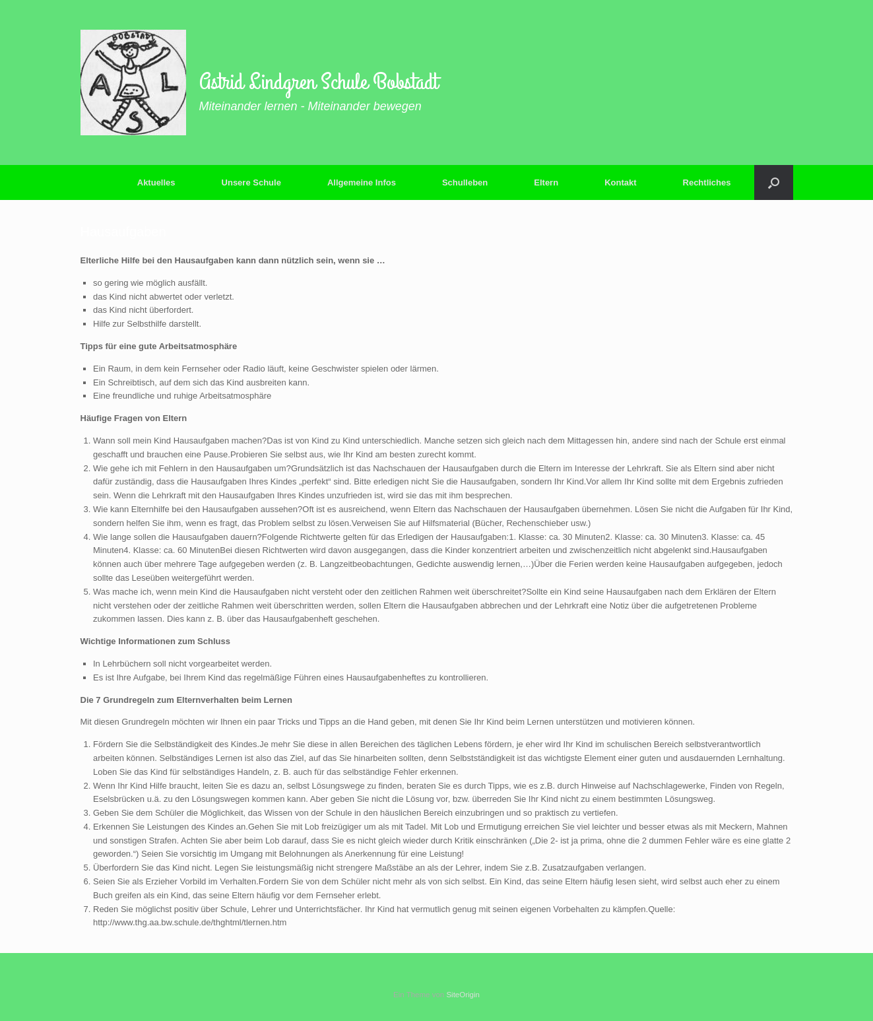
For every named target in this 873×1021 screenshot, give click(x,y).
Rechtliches (707, 182)
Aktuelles (156, 182)
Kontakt (620, 182)
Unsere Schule (251, 182)
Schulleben (465, 182)
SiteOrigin (463, 995)
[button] (773, 182)
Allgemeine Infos (361, 182)
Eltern (546, 182)
